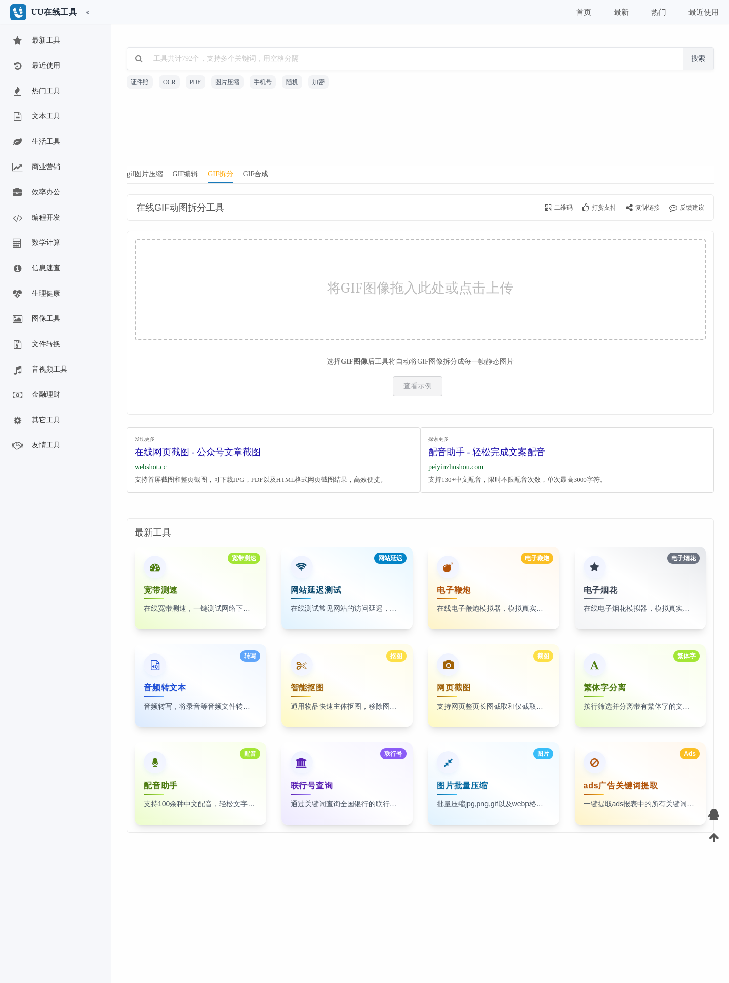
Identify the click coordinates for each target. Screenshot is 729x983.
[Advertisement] (420, 130)
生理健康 (35, 294)
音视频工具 (39, 370)
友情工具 (35, 446)
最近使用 (35, 66)
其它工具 (35, 420)
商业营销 (35, 167)
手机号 (263, 82)
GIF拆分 (220, 174)
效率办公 (35, 192)
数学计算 (35, 243)
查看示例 (417, 386)
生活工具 (35, 142)
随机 (292, 82)
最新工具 (35, 41)
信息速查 (35, 268)
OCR (169, 82)
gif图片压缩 (145, 174)
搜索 (698, 58)
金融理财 (35, 395)
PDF (195, 82)
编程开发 (35, 218)
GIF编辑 (185, 174)
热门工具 (35, 91)
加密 (318, 82)
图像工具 (35, 319)
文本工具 (35, 117)
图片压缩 (227, 82)
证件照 (140, 82)
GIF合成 (256, 174)
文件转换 (35, 344)
